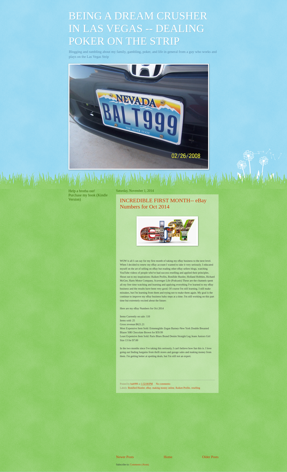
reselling (195, 388)
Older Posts (210, 457)
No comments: (163, 384)
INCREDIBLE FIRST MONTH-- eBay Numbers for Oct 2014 (163, 203)
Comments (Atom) (139, 464)
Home (168, 457)
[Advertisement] (167, 423)
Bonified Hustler (136, 388)
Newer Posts (125, 457)
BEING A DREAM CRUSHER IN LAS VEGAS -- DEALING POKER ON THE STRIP (137, 28)
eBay (148, 388)
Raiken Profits (183, 388)
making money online (163, 388)
